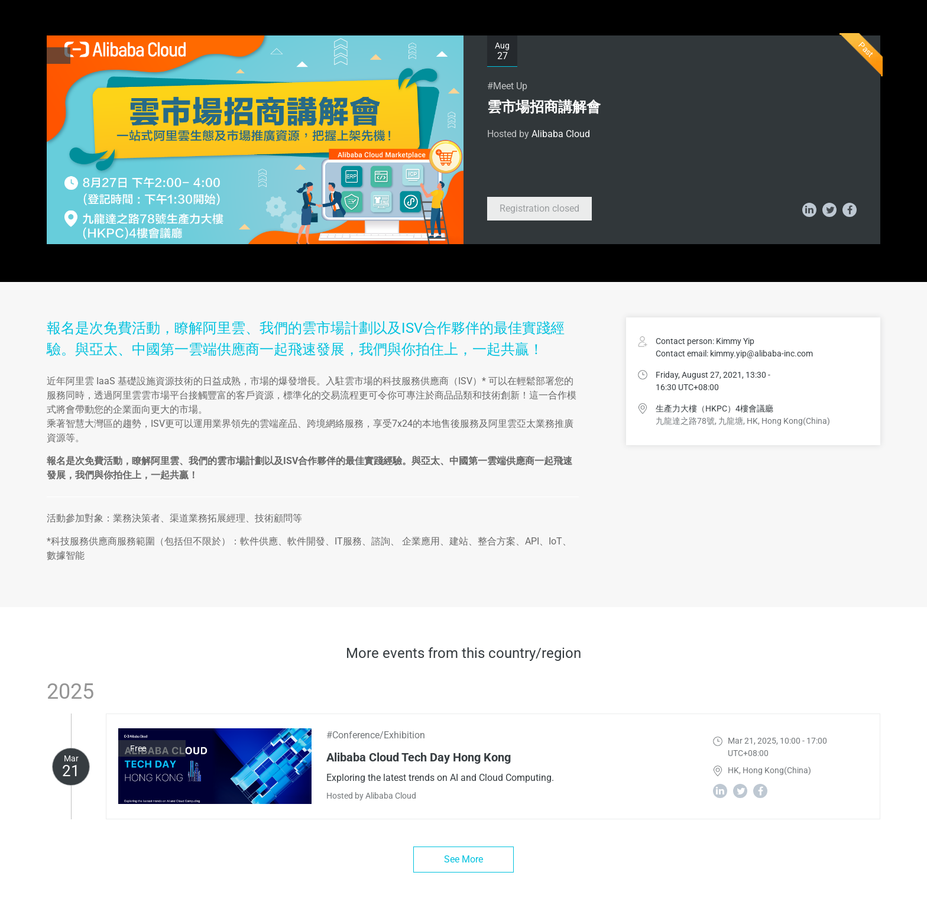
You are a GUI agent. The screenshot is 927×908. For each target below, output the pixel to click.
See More (463, 859)
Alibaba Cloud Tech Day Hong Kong (418, 757)
